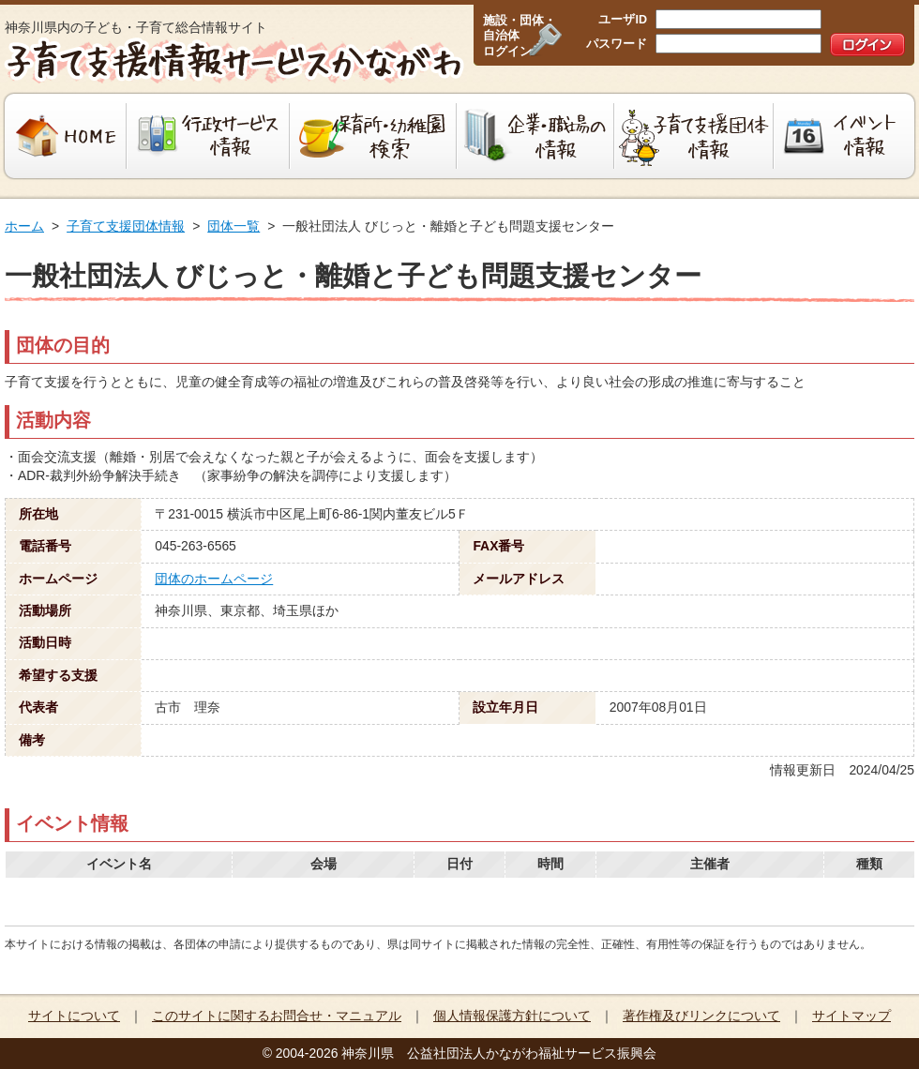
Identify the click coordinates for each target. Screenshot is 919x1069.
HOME (63, 136)
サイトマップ (851, 1015)
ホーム (24, 225)
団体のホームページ (214, 578)
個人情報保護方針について (512, 1015)
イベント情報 (846, 136)
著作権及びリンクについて (701, 1015)
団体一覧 (233, 225)
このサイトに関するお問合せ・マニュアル (276, 1015)
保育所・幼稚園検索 (373, 136)
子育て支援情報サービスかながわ (232, 61)
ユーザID (622, 19)
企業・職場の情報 (535, 136)
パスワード (616, 44)
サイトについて (74, 1015)
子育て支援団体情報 (694, 136)
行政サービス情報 (208, 136)
